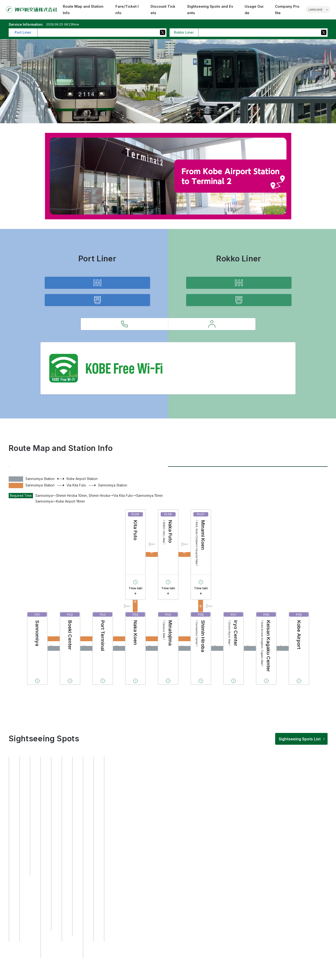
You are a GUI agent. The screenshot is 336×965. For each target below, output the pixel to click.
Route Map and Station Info (97, 290)
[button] (197, 918)
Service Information (97, 322)
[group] (45, 864)
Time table (135, 638)
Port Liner (88, 503)
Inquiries (124, 361)
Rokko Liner (247, 503)
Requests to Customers (212, 361)
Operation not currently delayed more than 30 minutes (83, 32)
